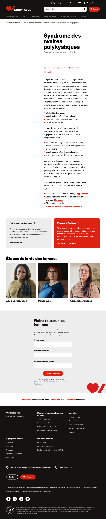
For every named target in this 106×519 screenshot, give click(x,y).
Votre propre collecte (76, 424)
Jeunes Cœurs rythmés (77, 428)
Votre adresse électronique (44, 361)
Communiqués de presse (45, 423)
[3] (85, 282)
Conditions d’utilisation (57, 487)
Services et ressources (45, 446)
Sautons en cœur (74, 417)
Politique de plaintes (12, 491)
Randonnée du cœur (76, 421)
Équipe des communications (47, 430)
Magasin (72, 432)
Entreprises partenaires (14, 454)
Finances (9, 450)
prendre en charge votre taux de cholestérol (64, 206)
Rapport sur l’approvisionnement (37, 487)
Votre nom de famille (41, 351)
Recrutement (11, 457)
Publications (41, 442)
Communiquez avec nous (15, 417)
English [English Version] (12, 477)
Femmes (16, 23)
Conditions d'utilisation (60, 382)
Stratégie (9, 442)
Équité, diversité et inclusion (32, 491)
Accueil (9, 23)
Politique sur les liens (90, 487)
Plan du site (46, 491)
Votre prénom (39, 340)
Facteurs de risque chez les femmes (35, 23)
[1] (21, 282)
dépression (58, 200)
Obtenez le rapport (53, 374)
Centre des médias (43, 419)
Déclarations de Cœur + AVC (47, 426)
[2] (53, 282)
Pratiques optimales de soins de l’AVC (50, 450)
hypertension (82, 193)
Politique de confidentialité (42, 382)
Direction (9, 446)
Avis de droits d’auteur (74, 487)
